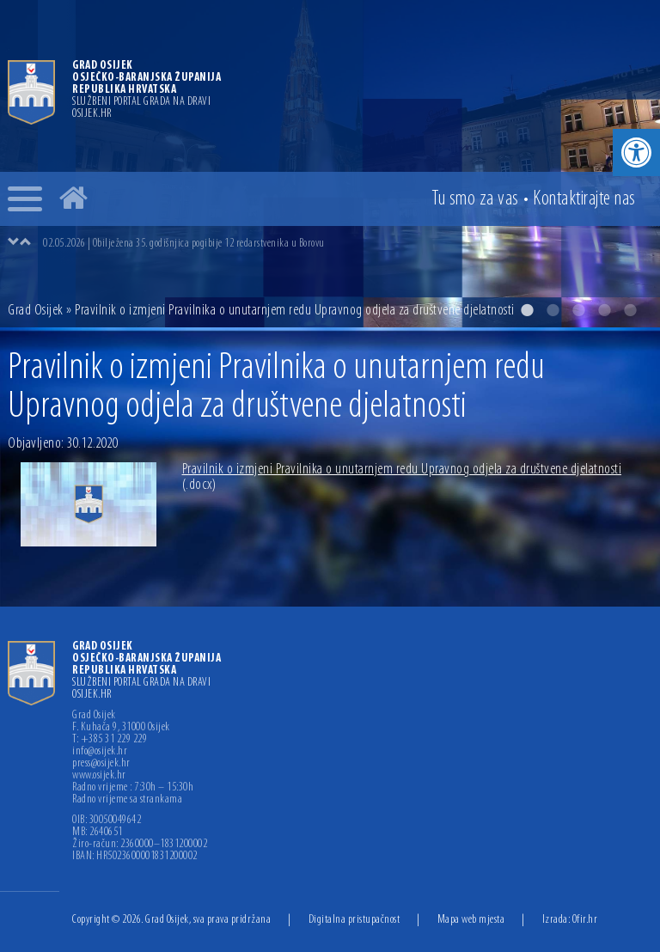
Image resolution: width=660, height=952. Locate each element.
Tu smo (475, 199)
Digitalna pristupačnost (354, 919)
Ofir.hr (585, 919)
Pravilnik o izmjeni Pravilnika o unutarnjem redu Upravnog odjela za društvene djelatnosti (402, 477)
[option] (330, 163)
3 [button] (578, 310)
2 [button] (552, 310)
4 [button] (604, 310)
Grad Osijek (37, 310)
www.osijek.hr (99, 776)
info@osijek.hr (99, 752)
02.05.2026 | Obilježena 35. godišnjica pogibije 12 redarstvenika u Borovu (184, 243)
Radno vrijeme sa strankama (127, 800)
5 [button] (630, 310)
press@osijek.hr (101, 764)
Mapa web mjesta (471, 919)
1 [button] (526, 310)
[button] (636, 152)
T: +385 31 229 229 (109, 740)
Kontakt (584, 199)
